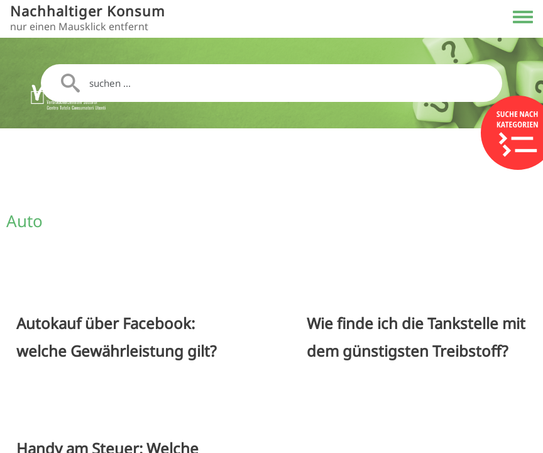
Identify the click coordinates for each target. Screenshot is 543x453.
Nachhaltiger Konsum (87, 11)
